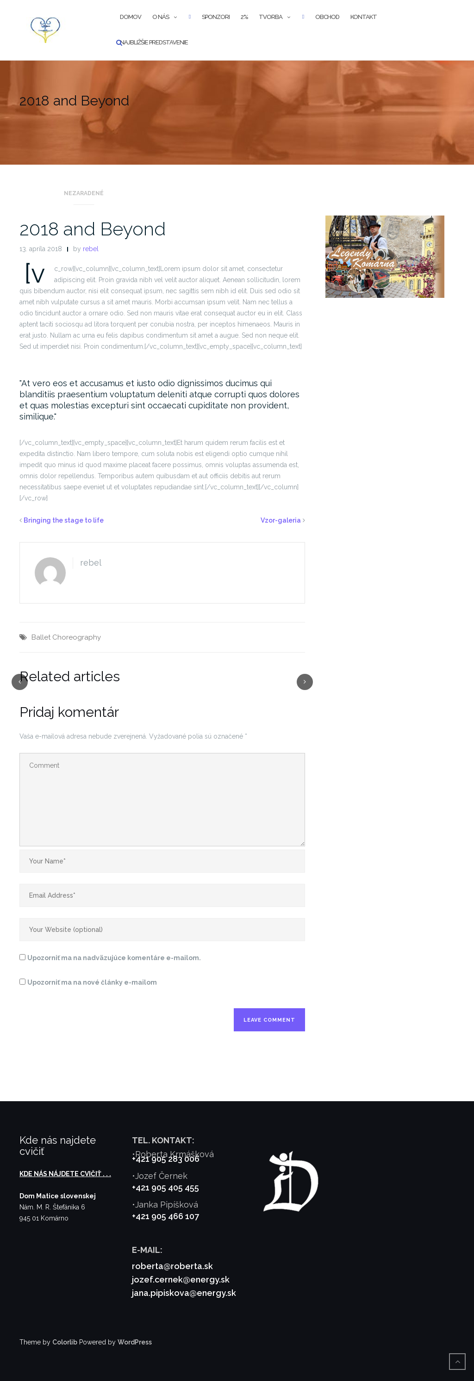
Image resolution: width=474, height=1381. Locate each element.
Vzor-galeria (281, 520)
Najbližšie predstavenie (154, 42)
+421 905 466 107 (165, 1216)
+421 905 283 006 (166, 1159)
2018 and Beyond (92, 229)
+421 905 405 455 (165, 1187)
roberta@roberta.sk (172, 1266)
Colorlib (64, 1342)
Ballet (40, 637)
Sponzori (216, 16)
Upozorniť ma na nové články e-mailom (92, 982)
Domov (130, 16)
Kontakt (363, 16)
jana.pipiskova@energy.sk (184, 1293)
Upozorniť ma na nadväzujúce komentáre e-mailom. (114, 958)
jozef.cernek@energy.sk (181, 1279)
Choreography (76, 637)
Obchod (327, 16)
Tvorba (270, 16)
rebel (91, 249)
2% (244, 16)
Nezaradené (84, 193)
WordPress (135, 1342)
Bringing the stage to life (64, 520)
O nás (160, 16)
